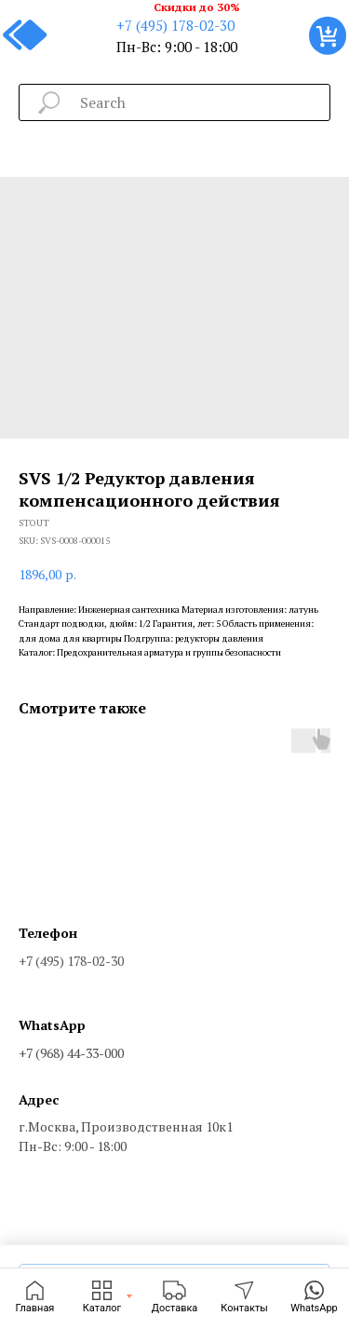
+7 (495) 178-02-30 (175, 25)
